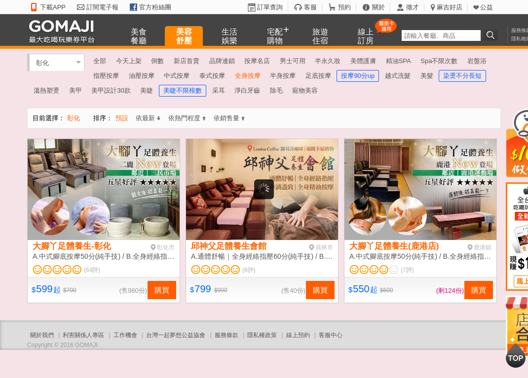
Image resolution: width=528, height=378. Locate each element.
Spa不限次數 (438, 61)
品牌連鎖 (222, 61)
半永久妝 (327, 61)
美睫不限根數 (182, 90)
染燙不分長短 (462, 75)
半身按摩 (283, 75)
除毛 (276, 90)
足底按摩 (318, 75)
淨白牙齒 (247, 90)
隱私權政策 (262, 335)
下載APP (53, 7)
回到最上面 (516, 355)
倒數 (157, 61)
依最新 (148, 118)
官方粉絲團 (155, 7)
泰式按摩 (212, 75)
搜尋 (492, 35)
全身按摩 (248, 75)
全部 (99, 61)
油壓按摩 (141, 75)
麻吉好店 (449, 7)
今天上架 (129, 61)
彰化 (42, 62)
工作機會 (125, 335)
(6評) (249, 270)
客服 (310, 7)
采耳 (218, 90)
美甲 (75, 90)
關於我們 (42, 335)
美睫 (146, 90)
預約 (344, 7)
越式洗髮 (398, 75)
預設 (121, 118)
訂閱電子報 (102, 7)
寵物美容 (305, 90)
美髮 (426, 75)
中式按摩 (176, 75)
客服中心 (330, 335)
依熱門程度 (187, 118)
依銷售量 (229, 118)
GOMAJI (64, 30)
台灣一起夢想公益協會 (175, 335)
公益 (486, 7)
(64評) (92, 270)
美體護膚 (363, 61)
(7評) (407, 270)
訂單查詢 (270, 7)
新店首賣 (186, 61)
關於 (378, 7)
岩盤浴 (477, 61)
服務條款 (226, 335)
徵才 (412, 7)
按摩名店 (257, 61)
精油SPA (398, 61)
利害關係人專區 (83, 335)
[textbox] (441, 35)
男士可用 (292, 61)
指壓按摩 (106, 75)
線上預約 (298, 335)
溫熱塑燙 (46, 90)
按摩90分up (358, 75)
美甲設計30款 (110, 90)
